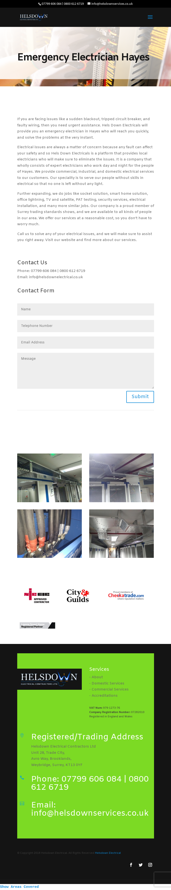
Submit (140, 397)
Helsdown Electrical (108, 853)
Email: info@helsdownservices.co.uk (90, 809)
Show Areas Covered (19, 887)
